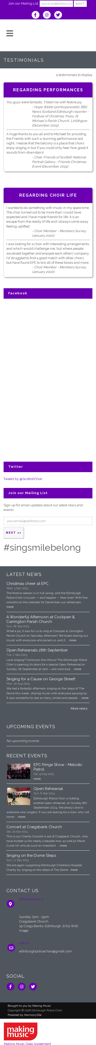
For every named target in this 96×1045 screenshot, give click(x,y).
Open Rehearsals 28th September (37, 650)
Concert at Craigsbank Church (34, 827)
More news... (80, 708)
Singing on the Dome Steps (31, 855)
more (10, 607)
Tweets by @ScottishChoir (23, 479)
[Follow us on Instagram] (48, 15)
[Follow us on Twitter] (59, 15)
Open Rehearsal (48, 788)
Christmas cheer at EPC (27, 583)
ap (25, 931)
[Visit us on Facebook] (37, 15)
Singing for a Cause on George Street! (40, 679)
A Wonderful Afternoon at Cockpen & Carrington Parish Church (40, 619)
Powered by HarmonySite (24, 1015)
